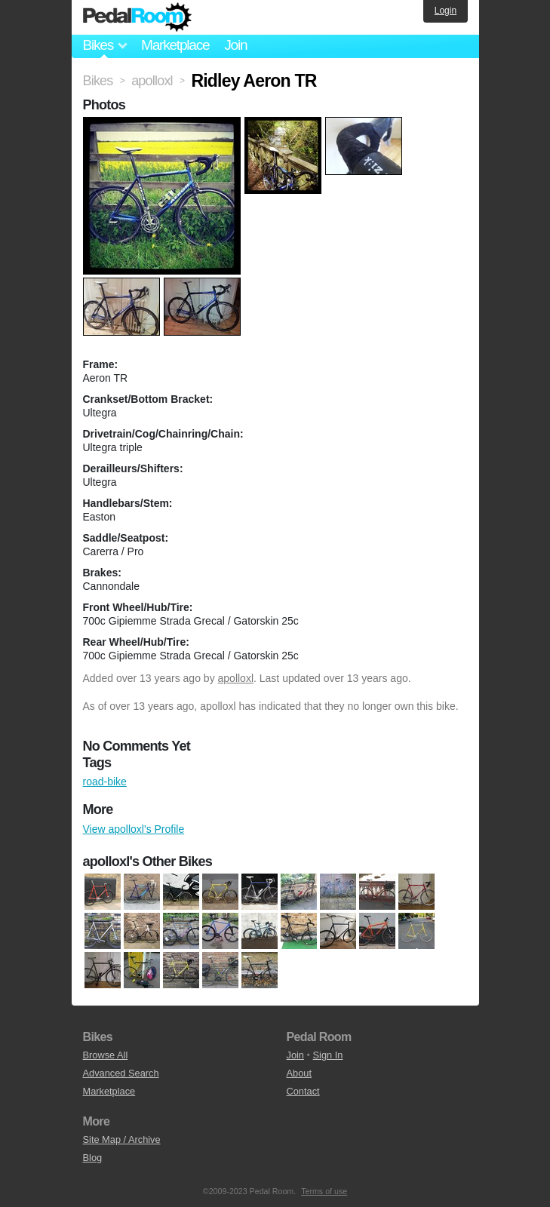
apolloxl (235, 678)
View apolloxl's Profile (134, 829)
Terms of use (324, 1191)
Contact (303, 1091)
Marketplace (175, 45)
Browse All (105, 1055)
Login (445, 10)
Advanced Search (121, 1073)
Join (235, 45)
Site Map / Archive (122, 1139)
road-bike (105, 781)
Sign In (328, 1055)
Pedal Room (137, 17)
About (299, 1073)
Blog (93, 1157)
